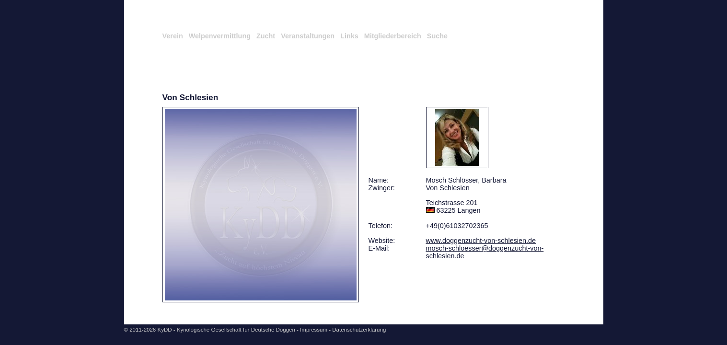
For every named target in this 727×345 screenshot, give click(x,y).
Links (349, 36)
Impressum (313, 330)
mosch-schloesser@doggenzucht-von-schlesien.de (485, 252)
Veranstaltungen (308, 36)
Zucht (265, 36)
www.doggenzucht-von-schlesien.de (481, 240)
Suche (437, 36)
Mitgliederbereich (392, 36)
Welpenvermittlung (220, 36)
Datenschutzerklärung (359, 330)
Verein (172, 36)
